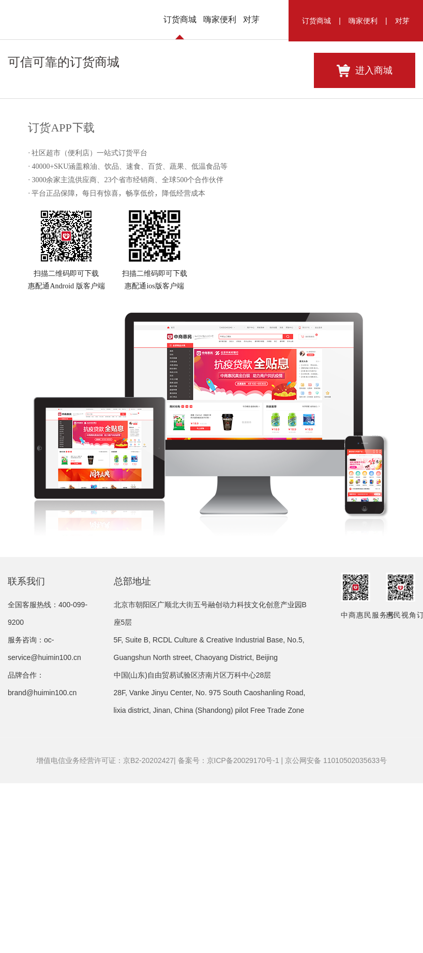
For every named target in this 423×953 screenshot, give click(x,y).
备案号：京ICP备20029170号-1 (228, 924)
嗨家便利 (363, 20)
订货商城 (316, 20)
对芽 (402, 20)
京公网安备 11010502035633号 (336, 924)
